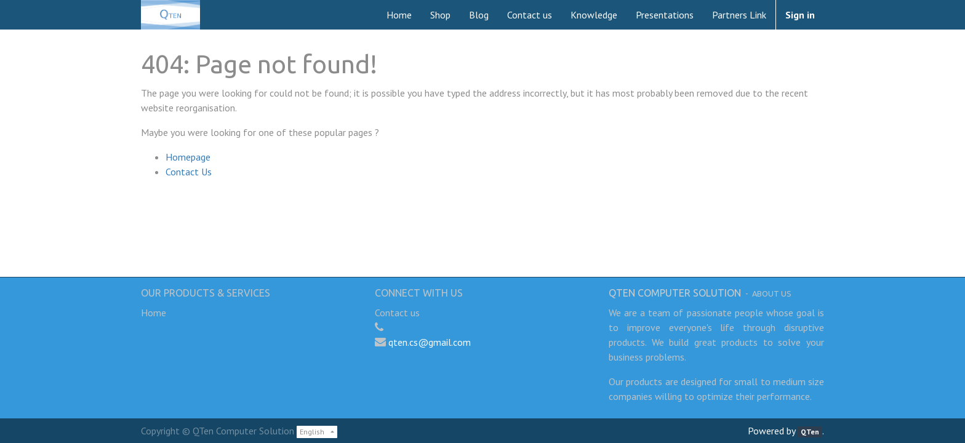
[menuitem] (399, 15)
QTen (810, 431)
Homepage (188, 157)
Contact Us (189, 172)
